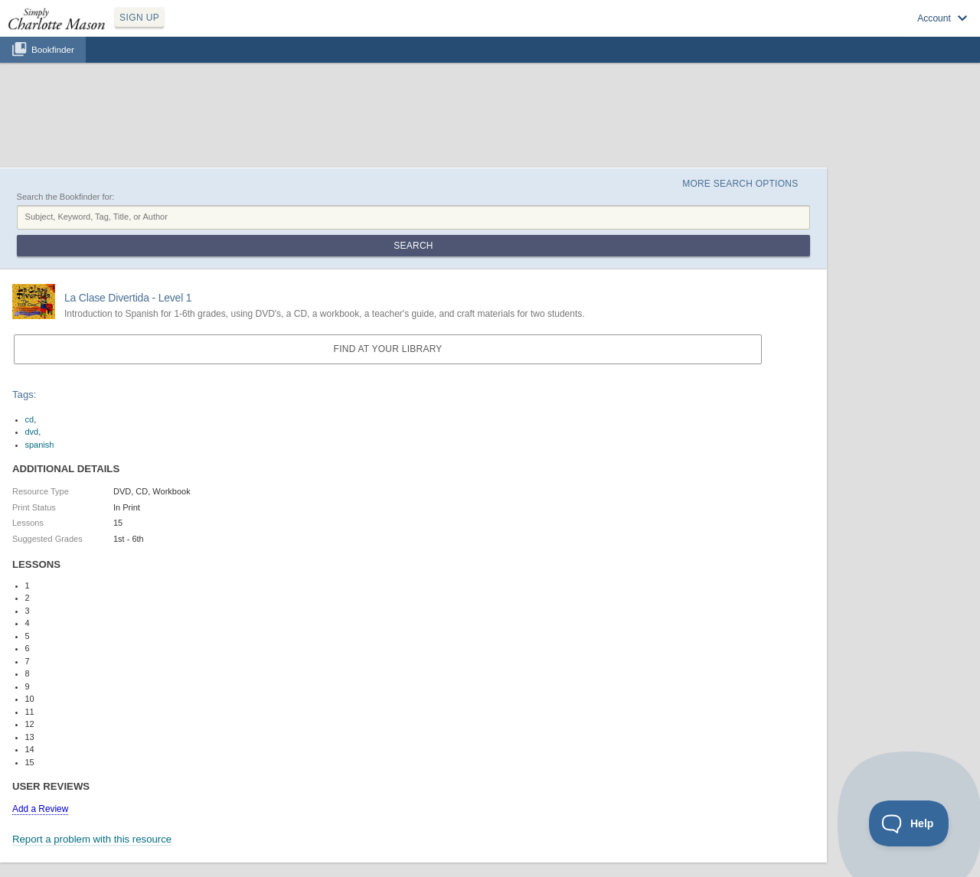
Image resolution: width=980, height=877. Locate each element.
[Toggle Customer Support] (909, 823)
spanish (39, 444)
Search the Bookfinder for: (66, 196)
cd (29, 419)
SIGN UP (139, 17)
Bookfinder (52, 49)
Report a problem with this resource (92, 839)
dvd (32, 431)
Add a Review (40, 809)
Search (413, 245)
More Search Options (740, 183)
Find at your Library (388, 349)
